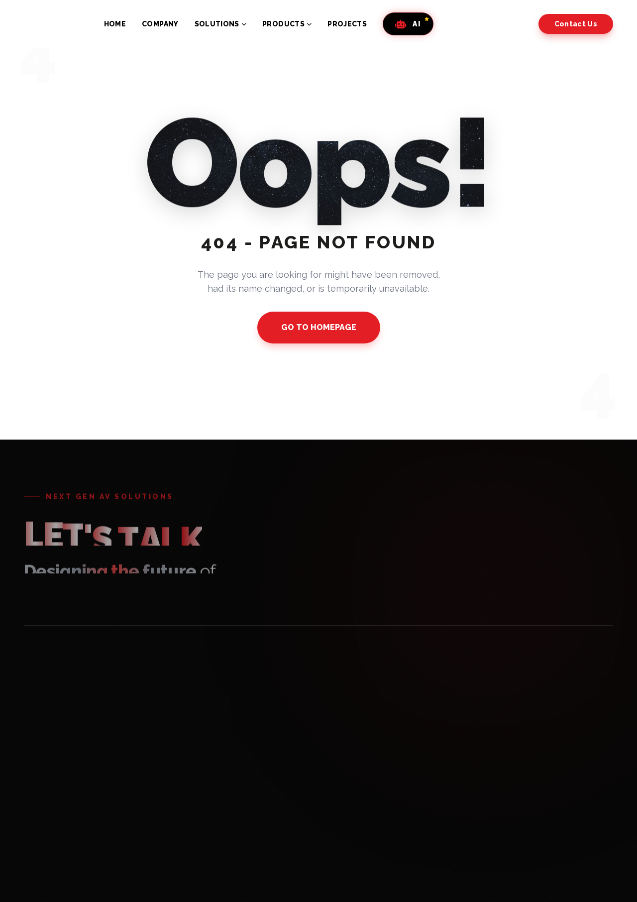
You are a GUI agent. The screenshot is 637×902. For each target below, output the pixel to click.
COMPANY (160, 24)
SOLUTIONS (221, 24)
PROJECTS (347, 24)
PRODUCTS (287, 24)
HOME (115, 24)
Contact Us (576, 24)
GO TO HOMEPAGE (318, 327)
